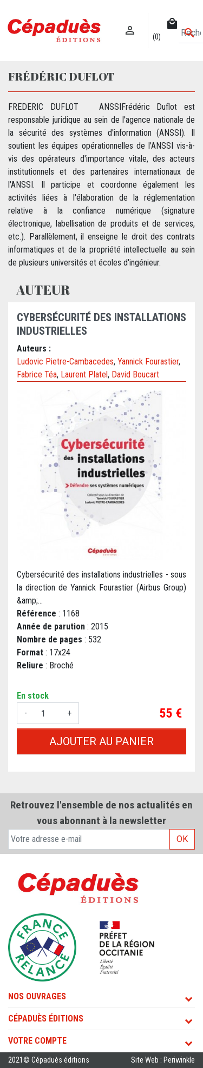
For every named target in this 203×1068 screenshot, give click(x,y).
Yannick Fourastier (148, 361)
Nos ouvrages (37, 996)
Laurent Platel (84, 374)
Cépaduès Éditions (45, 1018)
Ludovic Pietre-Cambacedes (65, 361)
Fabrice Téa (37, 374)
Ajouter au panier (101, 741)
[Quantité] (47, 713)
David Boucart (135, 374)
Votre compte (37, 1041)
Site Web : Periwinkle (163, 1060)
